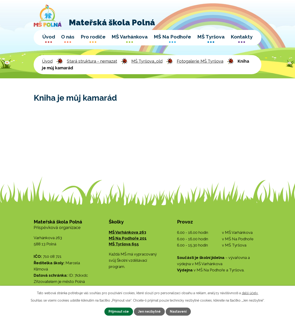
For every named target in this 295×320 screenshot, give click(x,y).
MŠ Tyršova (211, 37)
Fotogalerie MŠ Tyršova (200, 61)
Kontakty (242, 37)
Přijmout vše (119, 311)
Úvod (48, 37)
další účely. (250, 293)
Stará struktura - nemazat (92, 61)
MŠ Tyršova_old (146, 61)
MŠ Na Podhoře (172, 37)
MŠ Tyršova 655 (124, 244)
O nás (67, 37)
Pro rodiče (93, 37)
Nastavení (178, 311)
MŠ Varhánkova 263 (127, 232)
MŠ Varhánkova (130, 37)
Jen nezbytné (149, 311)
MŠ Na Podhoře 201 (128, 238)
